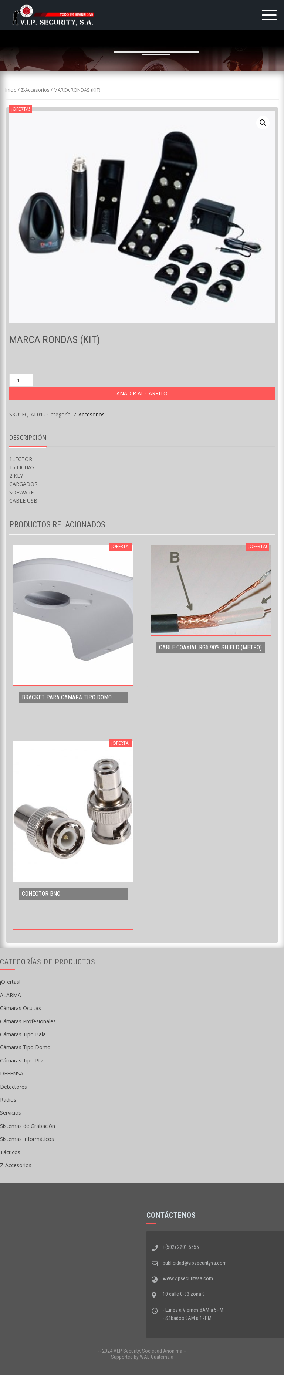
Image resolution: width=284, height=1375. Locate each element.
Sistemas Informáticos (27, 1138)
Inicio (11, 90)
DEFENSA (11, 1073)
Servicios (10, 1112)
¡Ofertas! (10, 981)
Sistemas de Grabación (27, 1125)
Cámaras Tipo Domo (25, 1047)
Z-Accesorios (35, 90)
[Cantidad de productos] (21, 380)
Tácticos (10, 1152)
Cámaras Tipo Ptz (21, 1060)
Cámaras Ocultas (20, 1007)
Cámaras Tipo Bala (23, 1034)
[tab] (28, 437)
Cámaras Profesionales (28, 1021)
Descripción (28, 437)
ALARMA (10, 995)
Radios (8, 1099)
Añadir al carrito (142, 393)
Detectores (13, 1086)
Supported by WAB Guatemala (142, 1357)
